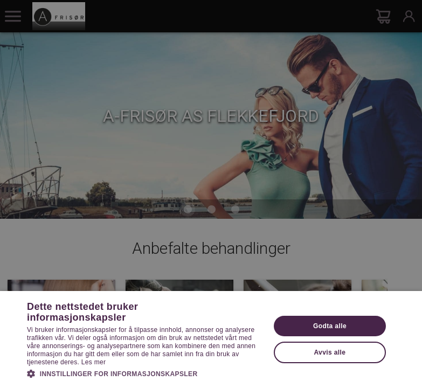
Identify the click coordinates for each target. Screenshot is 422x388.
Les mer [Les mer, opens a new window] (93, 362)
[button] (144, 373)
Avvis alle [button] (329, 352)
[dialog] (211, 194)
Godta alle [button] (330, 326)
